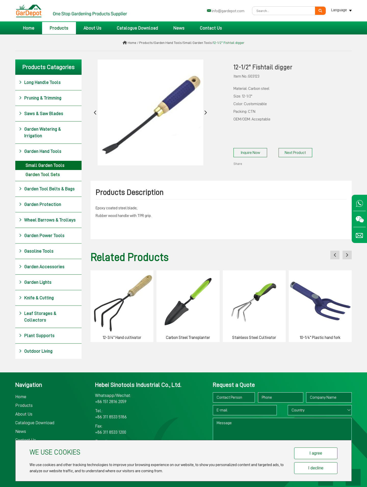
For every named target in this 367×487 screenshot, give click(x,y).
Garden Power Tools (41, 235)
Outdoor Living (36, 351)
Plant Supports (37, 335)
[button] (95, 112)
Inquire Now (250, 153)
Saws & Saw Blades (41, 113)
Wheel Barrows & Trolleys (47, 220)
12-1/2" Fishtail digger (228, 42)
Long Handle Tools (40, 82)
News (179, 28)
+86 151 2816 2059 (110, 401)
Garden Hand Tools (168, 42)
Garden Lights (35, 282)
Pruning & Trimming (40, 98)
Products (59, 28)
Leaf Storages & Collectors (37, 316)
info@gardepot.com (228, 11)
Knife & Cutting (36, 298)
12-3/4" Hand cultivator (122, 338)
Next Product (295, 153)
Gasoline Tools (36, 251)
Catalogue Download (137, 28)
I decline (315, 468)
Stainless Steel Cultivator (254, 338)
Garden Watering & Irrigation (40, 132)
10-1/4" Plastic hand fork (320, 338)
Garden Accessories (41, 266)
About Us (92, 28)
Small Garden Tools (197, 42)
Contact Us (211, 28)
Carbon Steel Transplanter (188, 338)
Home (28, 28)
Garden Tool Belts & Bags (47, 189)
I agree (315, 453)
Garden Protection (40, 204)
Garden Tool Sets (42, 174)
